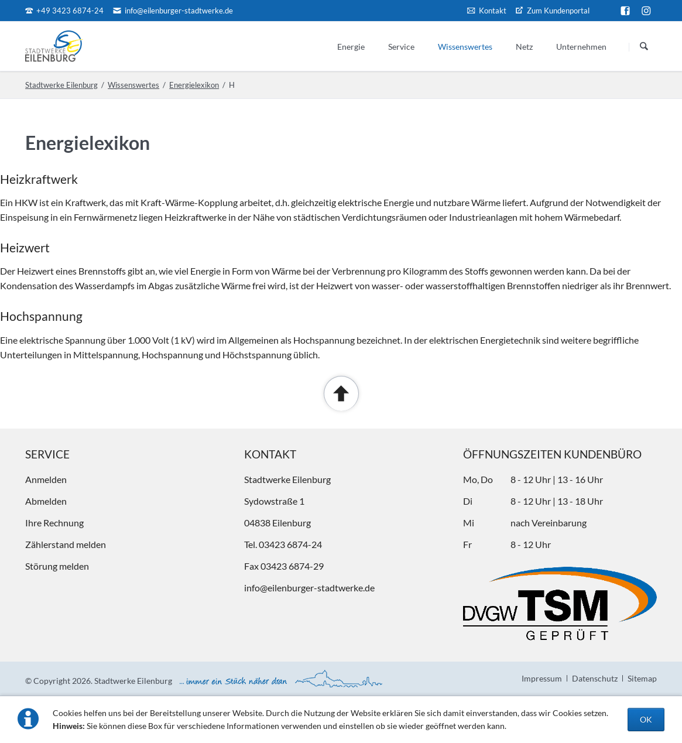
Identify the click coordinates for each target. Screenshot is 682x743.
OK (646, 719)
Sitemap (642, 678)
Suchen (644, 47)
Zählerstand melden (65, 544)
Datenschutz (595, 678)
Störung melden (57, 565)
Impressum (542, 678)
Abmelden (46, 500)
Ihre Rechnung (54, 522)
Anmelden (46, 479)
